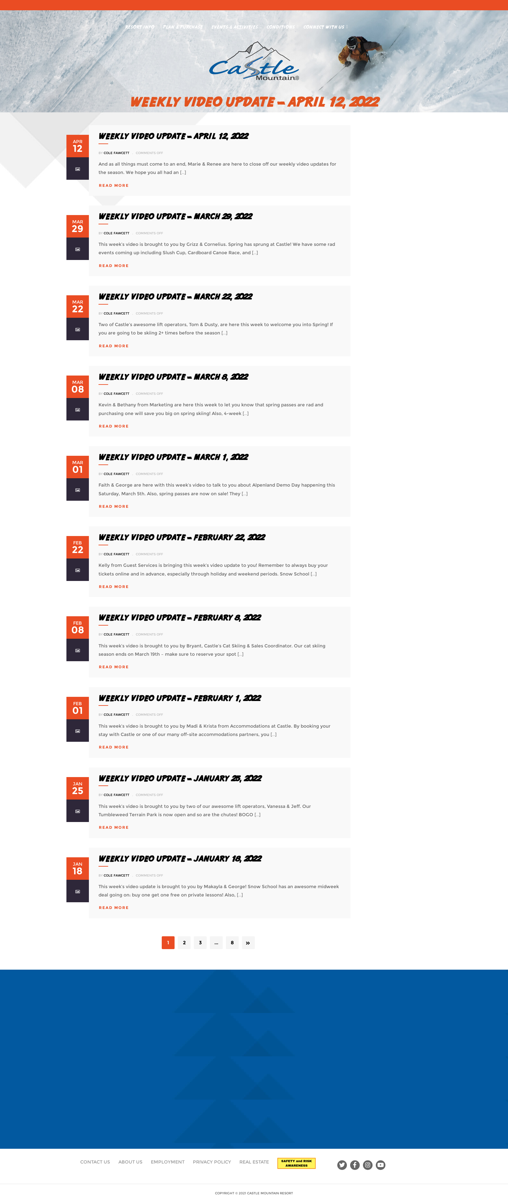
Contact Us (95, 1162)
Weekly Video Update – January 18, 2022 (180, 858)
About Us (130, 1162)
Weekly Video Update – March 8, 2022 (173, 377)
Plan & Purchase (184, 26)
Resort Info (141, 26)
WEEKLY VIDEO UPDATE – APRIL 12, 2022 (173, 136)
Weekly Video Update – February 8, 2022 (179, 617)
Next (248, 942)
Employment (168, 1162)
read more (114, 185)
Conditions (282, 26)
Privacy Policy (212, 1162)
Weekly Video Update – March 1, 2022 (173, 457)
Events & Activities (236, 26)
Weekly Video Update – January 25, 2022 (180, 778)
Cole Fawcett (116, 153)
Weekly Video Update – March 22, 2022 (175, 296)
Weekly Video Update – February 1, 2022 (179, 698)
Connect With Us (326, 26)
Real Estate (254, 1162)
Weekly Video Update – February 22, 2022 (181, 537)
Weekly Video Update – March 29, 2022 (175, 216)
